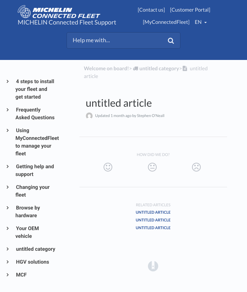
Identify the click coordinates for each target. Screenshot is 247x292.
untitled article (153, 212)
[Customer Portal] (190, 10)
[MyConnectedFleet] (166, 22)
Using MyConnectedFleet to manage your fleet (35, 142)
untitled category (35, 249)
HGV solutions (32, 262)
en (198, 22)
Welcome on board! (106, 68)
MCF (21, 275)
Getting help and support (34, 170)
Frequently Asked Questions (35, 114)
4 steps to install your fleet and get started (34, 89)
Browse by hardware (27, 212)
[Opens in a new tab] (153, 266)
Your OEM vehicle (27, 232)
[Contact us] (151, 10)
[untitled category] (155, 68)
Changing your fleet (32, 191)
